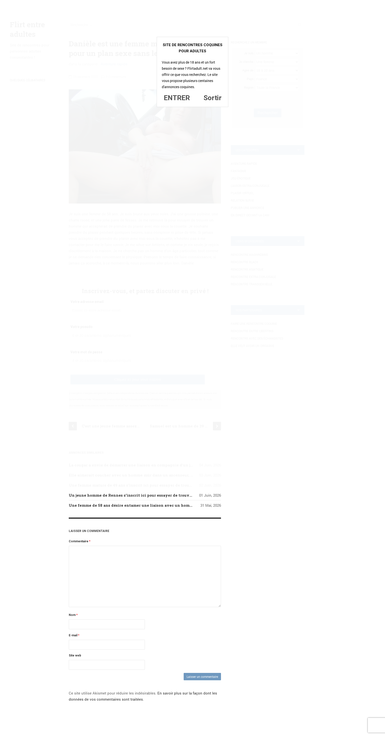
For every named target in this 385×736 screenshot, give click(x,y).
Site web (75, 655)
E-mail (74, 635)
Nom (73, 615)
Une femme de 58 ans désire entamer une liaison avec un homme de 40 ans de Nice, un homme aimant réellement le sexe (187, 505)
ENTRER (177, 98)
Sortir (212, 98)
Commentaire (79, 541)
